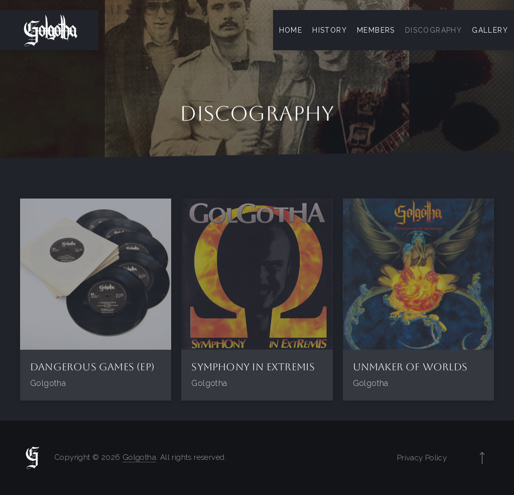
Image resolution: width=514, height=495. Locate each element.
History (329, 30)
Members (376, 30)
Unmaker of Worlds (410, 367)
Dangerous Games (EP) (92, 367)
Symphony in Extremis (253, 367)
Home (291, 30)
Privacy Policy (422, 457)
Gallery (490, 30)
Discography (433, 30)
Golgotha (139, 457)
